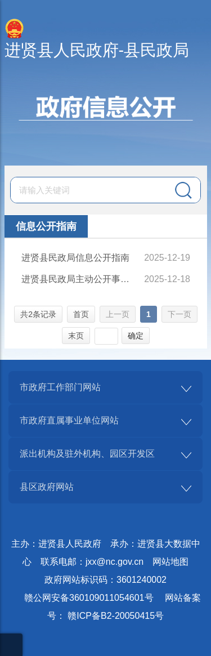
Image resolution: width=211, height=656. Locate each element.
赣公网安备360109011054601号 (88, 598)
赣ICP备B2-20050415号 (116, 616)
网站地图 (170, 561)
